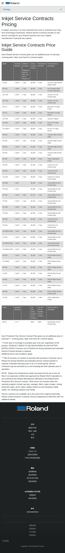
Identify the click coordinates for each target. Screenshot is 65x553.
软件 (32, 508)
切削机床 (32, 495)
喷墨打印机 (32, 428)
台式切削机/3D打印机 (32, 491)
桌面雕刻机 (32, 471)
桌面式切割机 (32, 454)
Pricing (6, 9)
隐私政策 (32, 525)
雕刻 (32, 468)
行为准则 (32, 532)
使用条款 (32, 529)
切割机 (32, 448)
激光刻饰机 (32, 475)
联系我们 (32, 535)
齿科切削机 (32, 498)
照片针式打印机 (32, 478)
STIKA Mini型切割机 (32, 458)
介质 (32, 434)
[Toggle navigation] (3, 3)
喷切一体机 (32, 431)
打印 (32, 424)
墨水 (32, 437)
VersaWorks (32, 512)
